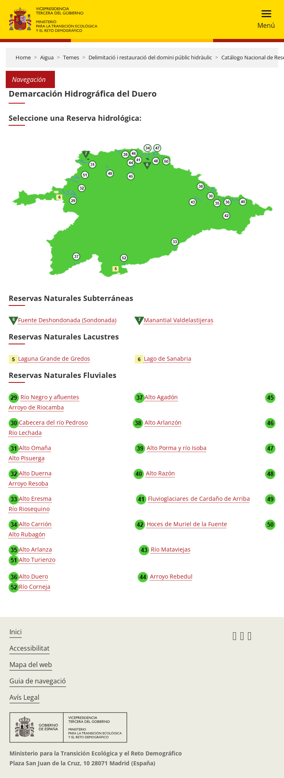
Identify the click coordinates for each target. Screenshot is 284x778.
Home (23, 57)
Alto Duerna (35, 473)
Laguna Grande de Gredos (54, 358)
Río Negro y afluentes (49, 397)
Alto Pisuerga (27, 458)
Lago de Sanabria (167, 358)
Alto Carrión (35, 524)
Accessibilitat (29, 648)
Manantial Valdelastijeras (179, 320)
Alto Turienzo (37, 559)
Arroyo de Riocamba (36, 407)
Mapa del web (30, 664)
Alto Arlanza (35, 549)
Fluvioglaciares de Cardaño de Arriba (199, 498)
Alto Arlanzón (163, 422)
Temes (71, 57)
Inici (15, 631)
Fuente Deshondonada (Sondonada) (67, 320)
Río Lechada (25, 432)
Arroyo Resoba (28, 483)
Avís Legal (24, 697)
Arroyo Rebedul (171, 576)
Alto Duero (33, 576)
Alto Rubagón (27, 534)
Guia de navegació (37, 680)
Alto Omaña (35, 448)
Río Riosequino (29, 509)
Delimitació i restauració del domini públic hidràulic (150, 57)
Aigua (47, 57)
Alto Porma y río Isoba (177, 448)
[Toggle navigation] (263, 19)
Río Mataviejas (171, 549)
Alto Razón (160, 473)
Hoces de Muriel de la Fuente (187, 524)
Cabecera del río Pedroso (53, 422)
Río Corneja (34, 586)
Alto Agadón (161, 397)
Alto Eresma (35, 498)
